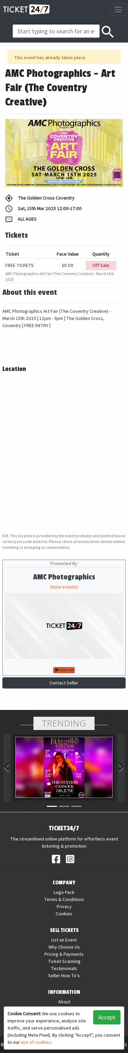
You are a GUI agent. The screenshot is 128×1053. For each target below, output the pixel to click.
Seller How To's (64, 975)
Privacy (64, 906)
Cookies (64, 914)
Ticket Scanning (64, 961)
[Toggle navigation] (118, 9)
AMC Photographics (64, 577)
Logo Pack (64, 892)
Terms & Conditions (64, 899)
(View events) (64, 587)
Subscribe (64, 670)
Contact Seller (64, 683)
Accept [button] (106, 1017)
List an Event (64, 940)
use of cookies (36, 1042)
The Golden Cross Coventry (39, 198)
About (64, 1002)
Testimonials (64, 968)
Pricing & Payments (64, 954)
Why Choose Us (64, 947)
